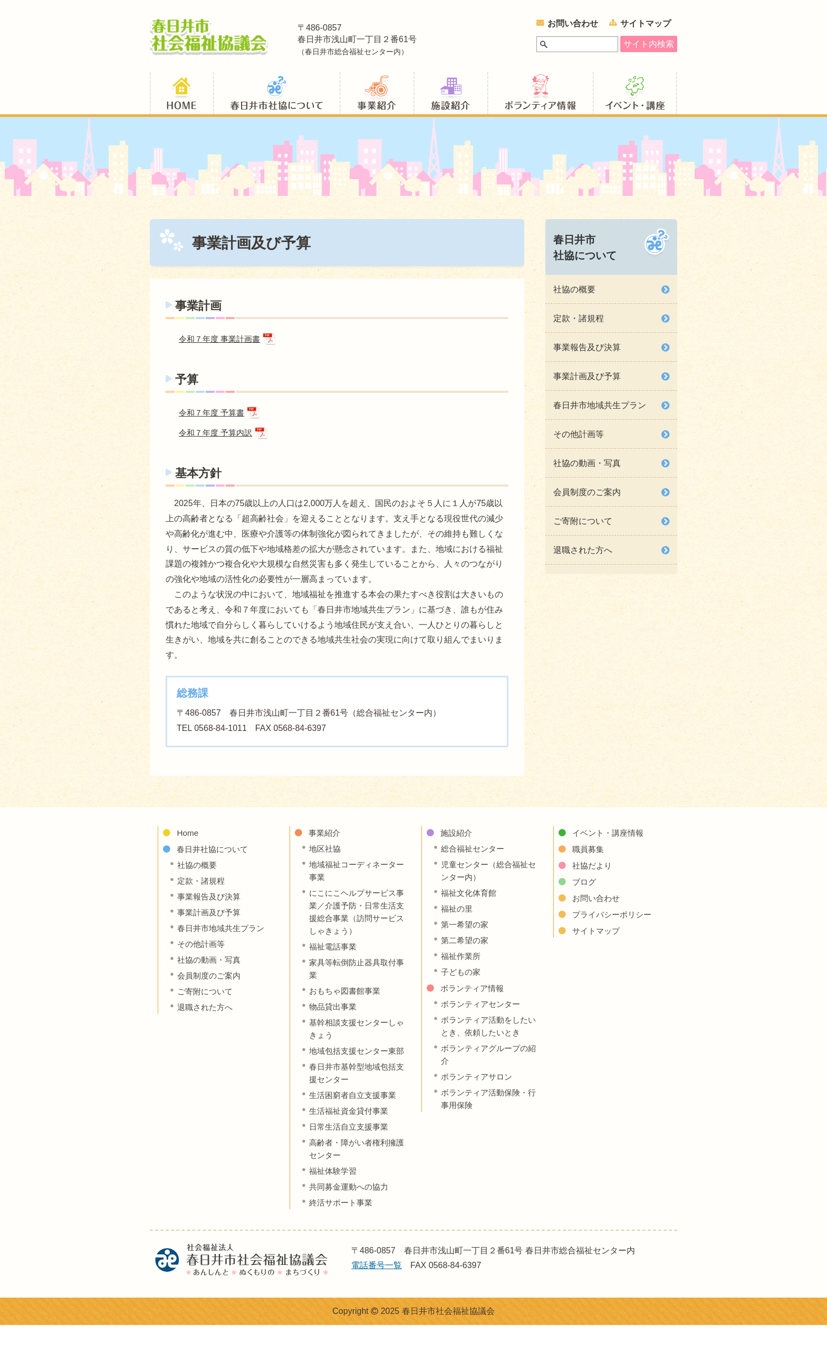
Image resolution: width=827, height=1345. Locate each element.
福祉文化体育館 (470, 899)
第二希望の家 (466, 947)
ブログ (585, 888)
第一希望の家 (466, 931)
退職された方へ (582, 554)
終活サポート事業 (343, 1222)
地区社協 (326, 855)
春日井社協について (276, 96)
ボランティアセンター (483, 1010)
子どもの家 (462, 978)
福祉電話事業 (334, 953)
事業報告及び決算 (587, 352)
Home (188, 839)
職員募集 (589, 856)
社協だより (593, 872)
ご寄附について (582, 525)
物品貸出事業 (334, 1013)
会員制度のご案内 (587, 496)
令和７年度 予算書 (213, 418)
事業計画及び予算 (587, 381)
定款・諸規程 (578, 323)
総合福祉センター (474, 855)
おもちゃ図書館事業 (347, 997)
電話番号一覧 (376, 1285)
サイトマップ (645, 23)
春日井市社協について (585, 252)
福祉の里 (458, 915)
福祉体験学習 (334, 1190)
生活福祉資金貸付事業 (351, 1130)
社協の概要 (574, 294)
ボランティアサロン (479, 1083)
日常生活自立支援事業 (351, 1146)
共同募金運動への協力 (351, 1206)
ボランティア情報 (540, 96)
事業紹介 (377, 96)
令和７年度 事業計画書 (222, 344)
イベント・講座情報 (635, 96)
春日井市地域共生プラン (599, 410)
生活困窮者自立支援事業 (355, 1114)
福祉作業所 (462, 962)
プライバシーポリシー (614, 921)
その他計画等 (578, 438)
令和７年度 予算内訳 (218, 439)
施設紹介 (450, 96)
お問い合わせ (572, 23)
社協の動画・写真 (587, 467)
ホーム (181, 96)
